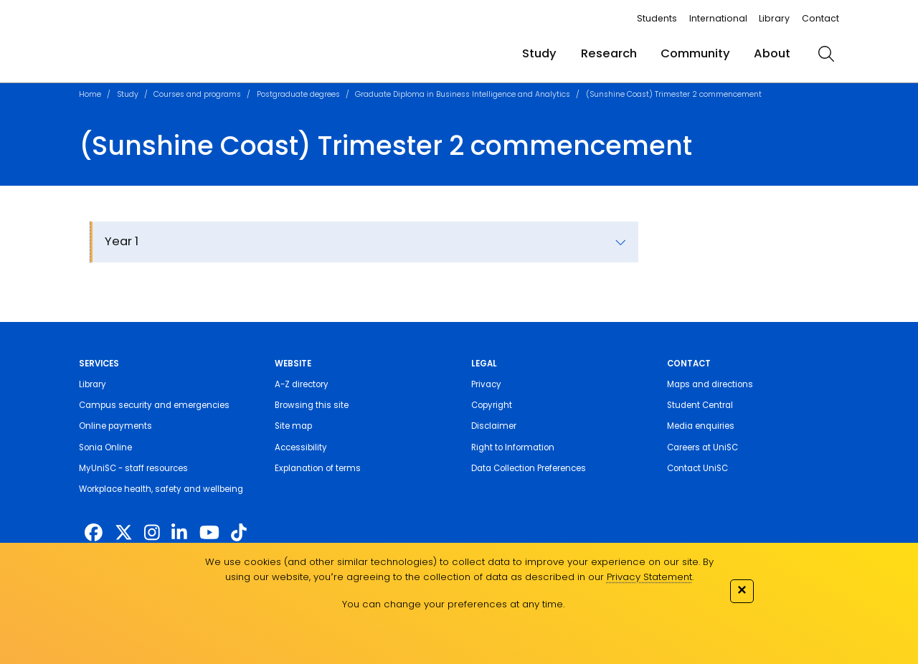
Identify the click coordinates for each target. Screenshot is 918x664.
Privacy (486, 384)
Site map (293, 426)
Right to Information (512, 447)
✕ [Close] (742, 590)
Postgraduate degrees (298, 94)
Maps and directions (710, 384)
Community (695, 53)
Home (90, 94)
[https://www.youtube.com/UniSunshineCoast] (209, 533)
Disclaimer (493, 426)
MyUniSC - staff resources (133, 468)
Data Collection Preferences (528, 468)
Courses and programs (197, 94)
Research (609, 53)
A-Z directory (301, 384)
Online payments (115, 426)
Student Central (700, 405)
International (718, 18)
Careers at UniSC (702, 447)
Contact (820, 18)
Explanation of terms (318, 468)
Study (539, 53)
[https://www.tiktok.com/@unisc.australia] (239, 533)
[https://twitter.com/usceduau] (124, 533)
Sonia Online (105, 447)
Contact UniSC (697, 468)
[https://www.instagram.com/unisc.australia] (152, 533)
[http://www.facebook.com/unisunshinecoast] (94, 533)
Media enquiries (700, 426)
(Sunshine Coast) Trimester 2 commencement (674, 94)
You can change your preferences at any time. (453, 604)
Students (657, 18)
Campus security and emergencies (154, 405)
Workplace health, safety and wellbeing (161, 489)
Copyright (491, 405)
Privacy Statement (649, 577)
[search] (826, 54)
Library (774, 18)
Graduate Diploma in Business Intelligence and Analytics (462, 94)
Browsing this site (312, 405)
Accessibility (301, 447)
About (772, 53)
